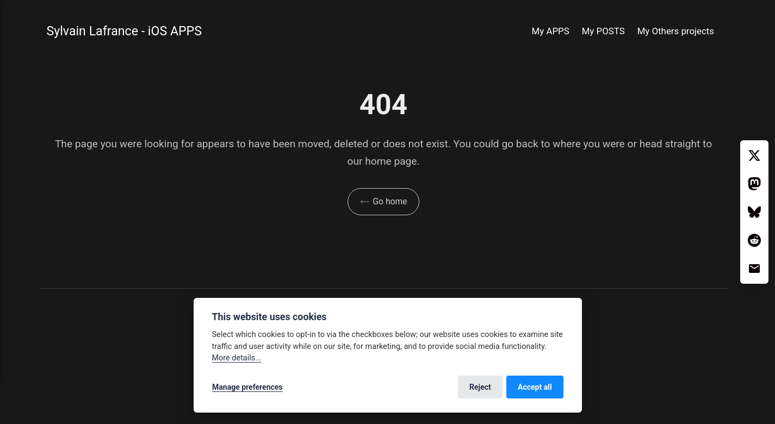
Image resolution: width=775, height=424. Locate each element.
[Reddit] (754, 240)
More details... (237, 358)
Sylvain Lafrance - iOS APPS (125, 31)
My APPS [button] (550, 31)
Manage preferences (247, 387)
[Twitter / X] (754, 155)
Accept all (535, 387)
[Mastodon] (754, 184)
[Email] (754, 268)
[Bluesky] (754, 212)
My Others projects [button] (675, 31)
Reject (480, 387)
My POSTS (603, 31)
